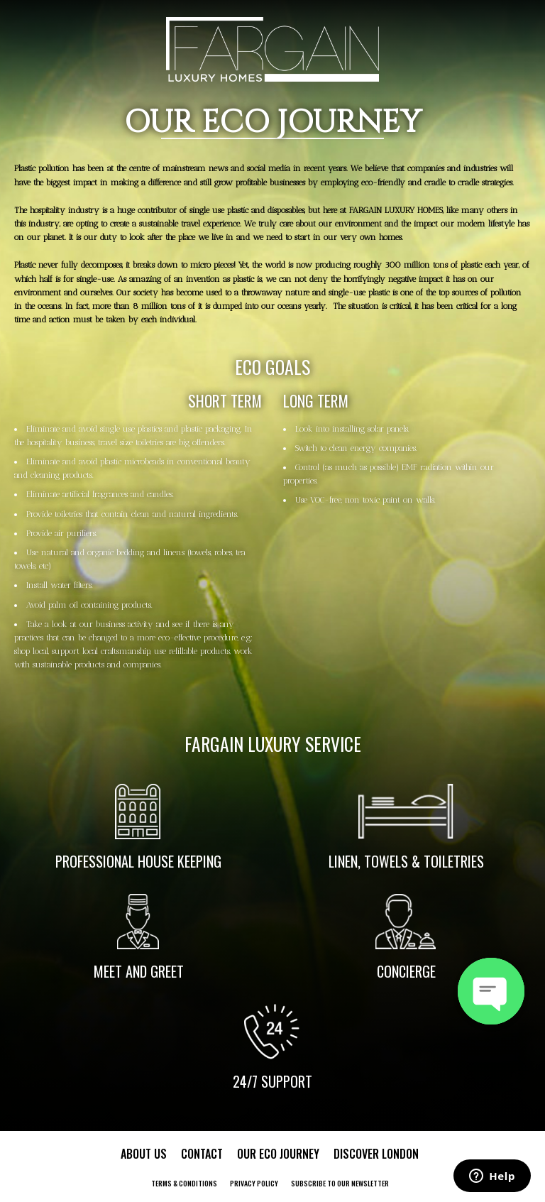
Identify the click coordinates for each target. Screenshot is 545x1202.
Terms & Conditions (184, 1183)
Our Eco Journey (278, 1153)
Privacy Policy (254, 1183)
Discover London (376, 1153)
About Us (144, 1153)
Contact (202, 1153)
